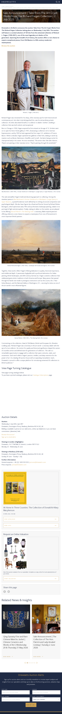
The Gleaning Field (27, 211)
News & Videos (9, 6)
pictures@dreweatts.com (38, 462)
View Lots (7, 525)
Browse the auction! (8, 434)
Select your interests (38, 696)
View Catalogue (9, 519)
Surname (34, 689)
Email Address (6, 696)
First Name (4, 689)
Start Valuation (10, 578)
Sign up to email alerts (9, 437)
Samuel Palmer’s (16, 211)
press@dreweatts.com (19, 464)
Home (3, 6)
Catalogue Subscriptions (41, 375)
